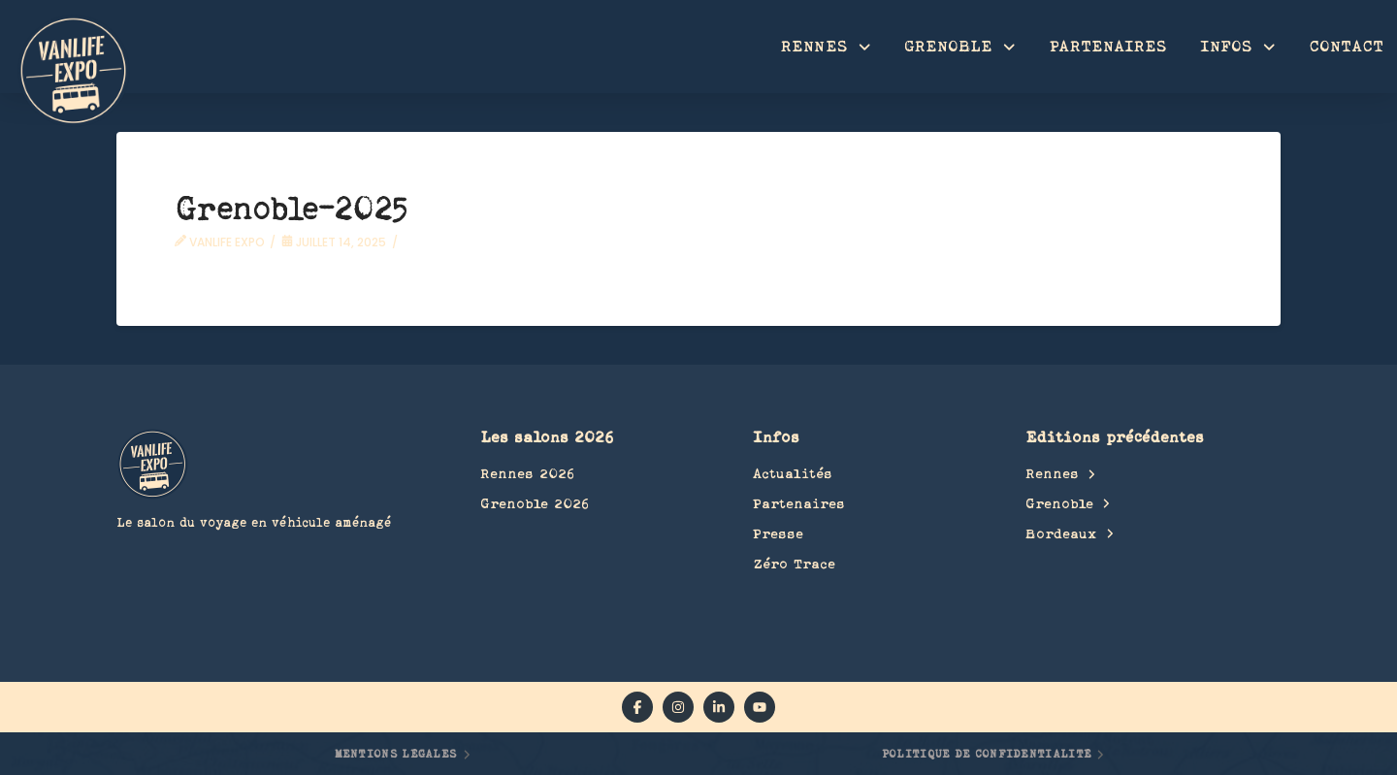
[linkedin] (718, 707)
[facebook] (637, 707)
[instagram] (678, 707)
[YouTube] (759, 707)
